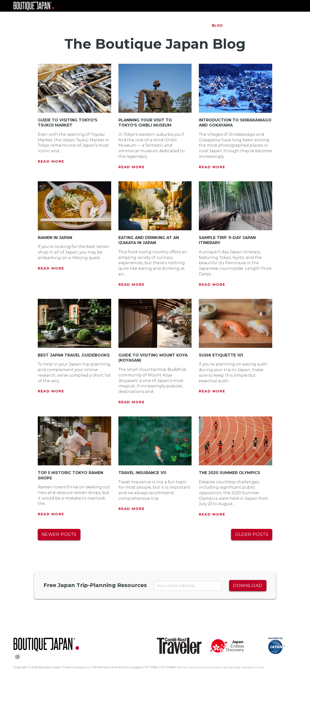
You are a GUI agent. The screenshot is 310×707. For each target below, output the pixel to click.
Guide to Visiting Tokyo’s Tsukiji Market (70, 147)
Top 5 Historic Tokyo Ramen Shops (74, 505)
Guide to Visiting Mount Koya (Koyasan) (149, 387)
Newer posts (59, 564)
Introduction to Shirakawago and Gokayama (222, 150)
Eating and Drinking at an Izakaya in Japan (152, 270)
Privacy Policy (221, 697)
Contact (275, 25)
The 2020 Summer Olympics (233, 502)
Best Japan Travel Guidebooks (62, 387)
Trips (143, 25)
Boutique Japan (58, 19)
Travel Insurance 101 (145, 502)
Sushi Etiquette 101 (223, 385)
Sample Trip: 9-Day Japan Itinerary (231, 270)
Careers (278, 697)
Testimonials (244, 25)
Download (247, 615)
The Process (169, 25)
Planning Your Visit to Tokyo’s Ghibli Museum (148, 147)
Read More (51, 186)
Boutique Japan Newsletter (252, 697)
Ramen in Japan (57, 267)
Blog (217, 25)
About (197, 25)
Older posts (251, 564)
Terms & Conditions (196, 697)
